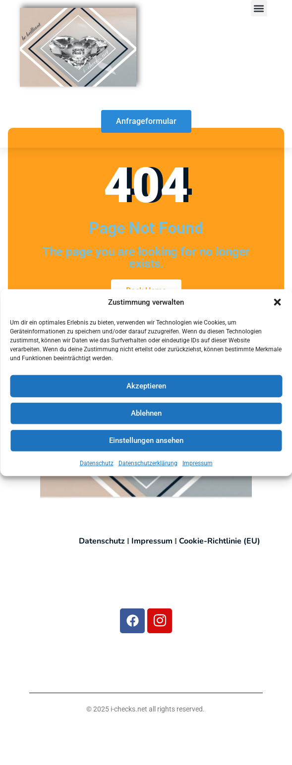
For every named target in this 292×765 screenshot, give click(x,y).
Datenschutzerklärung (147, 464)
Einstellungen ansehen (146, 441)
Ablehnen (146, 414)
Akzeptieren (146, 386)
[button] (277, 303)
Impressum (197, 464)
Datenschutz (97, 464)
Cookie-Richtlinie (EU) (219, 541)
